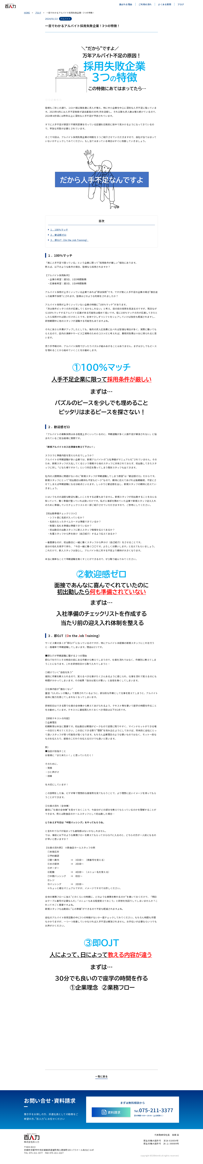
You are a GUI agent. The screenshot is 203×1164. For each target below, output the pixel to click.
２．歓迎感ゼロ (58, 234)
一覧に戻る (101, 1079)
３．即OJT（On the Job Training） (69, 240)
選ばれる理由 (125, 4)
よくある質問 (164, 4)
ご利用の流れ (145, 4)
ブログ (180, 4)
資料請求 (111, 1115)
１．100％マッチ (59, 229)
